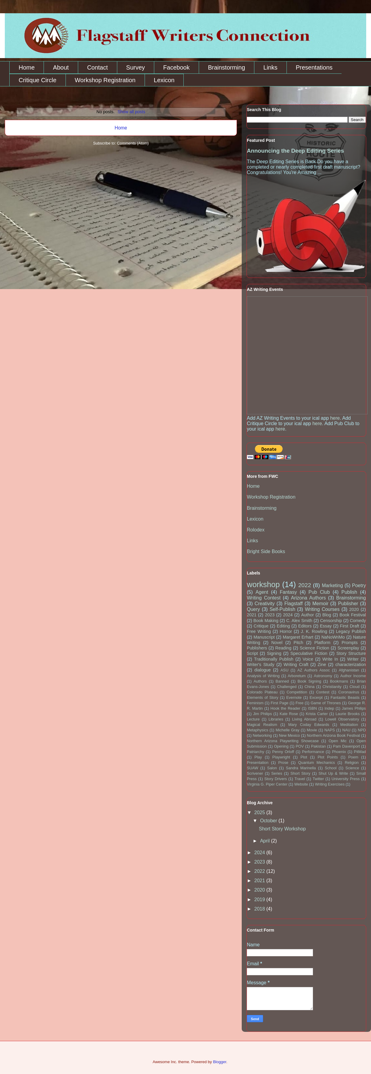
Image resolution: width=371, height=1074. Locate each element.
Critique (260, 626)
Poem (353, 757)
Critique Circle (38, 80)
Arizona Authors (308, 597)
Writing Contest (264, 597)
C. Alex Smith (299, 620)
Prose (283, 762)
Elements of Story (262, 697)
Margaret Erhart (298, 637)
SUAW (252, 768)
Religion (352, 762)
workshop (263, 584)
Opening (281, 746)
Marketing (332, 585)
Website (301, 784)
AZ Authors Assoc (313, 670)
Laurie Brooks (348, 713)
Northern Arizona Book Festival (333, 735)
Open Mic (338, 741)
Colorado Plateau (262, 692)
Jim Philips (262, 713)
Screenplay (348, 648)
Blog (326, 614)
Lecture (253, 719)
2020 (354, 609)
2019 (260, 899)
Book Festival (352, 614)
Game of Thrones (326, 703)
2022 (304, 585)
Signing (274, 653)
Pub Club (319, 592)
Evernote (294, 697)
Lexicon (164, 80)
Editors (305, 626)
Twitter (318, 779)
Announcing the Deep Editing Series (295, 151)
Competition (297, 692)
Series (276, 773)
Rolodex (256, 529)
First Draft (349, 626)
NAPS (329, 730)
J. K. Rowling (314, 631)
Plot (304, 757)
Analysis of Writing (263, 676)
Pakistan (318, 746)
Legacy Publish (351, 631)
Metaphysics (257, 730)
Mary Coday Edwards (308, 724)
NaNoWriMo (333, 637)
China (309, 686)
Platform (322, 642)
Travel (299, 779)
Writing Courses (322, 609)
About (61, 67)
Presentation (257, 762)
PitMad (360, 751)
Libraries (275, 719)
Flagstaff (293, 603)
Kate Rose (289, 713)
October (269, 820)
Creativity (265, 603)
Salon (272, 768)
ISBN (312, 708)
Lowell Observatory (342, 719)
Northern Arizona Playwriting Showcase (283, 741)
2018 (260, 908)
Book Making (265, 620)
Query (253, 609)
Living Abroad (304, 719)
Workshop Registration (105, 80)
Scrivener (255, 773)
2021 (251, 614)
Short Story (300, 773)
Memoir (320, 603)
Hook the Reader (285, 708)
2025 (260, 812)
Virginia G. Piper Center (267, 784)
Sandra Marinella (301, 768)
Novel (277, 642)
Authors (260, 681)
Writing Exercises (330, 784)
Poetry (359, 585)
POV (300, 746)
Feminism (255, 703)
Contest (322, 692)
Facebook (176, 67)
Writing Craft (296, 664)
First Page (279, 703)
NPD (362, 730)
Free (299, 703)
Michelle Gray (287, 730)
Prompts (350, 642)
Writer (353, 659)
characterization (350, 664)
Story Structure (351, 653)
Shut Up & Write (333, 773)
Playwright (281, 757)
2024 (288, 614)
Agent (262, 592)
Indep (329, 708)
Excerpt (316, 697)
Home (27, 67)
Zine (322, 664)
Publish (349, 592)
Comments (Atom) (133, 143)
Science (352, 768)
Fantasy (288, 592)
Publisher (348, 603)
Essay (326, 626)
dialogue (262, 670)
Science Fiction (314, 648)
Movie (312, 730)
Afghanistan (349, 670)
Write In (330, 659)
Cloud (355, 686)
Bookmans (339, 681)
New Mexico (289, 735)
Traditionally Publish (273, 659)
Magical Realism (262, 724)
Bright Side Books (266, 551)
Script (252, 653)
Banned (282, 681)
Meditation (349, 724)
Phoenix (339, 751)
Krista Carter (317, 713)
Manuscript (263, 637)
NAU (346, 730)
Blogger (219, 1062)
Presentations (314, 67)
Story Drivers (275, 779)
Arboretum (297, 676)
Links (270, 67)
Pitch (298, 642)
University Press (346, 779)
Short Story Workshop (282, 828)
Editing (283, 626)
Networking (262, 735)
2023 (269, 614)
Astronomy (323, 676)
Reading (283, 648)
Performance (313, 751)
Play (258, 757)
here (335, 418)
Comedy (358, 620)
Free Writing (259, 631)
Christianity (332, 686)
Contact (97, 67)
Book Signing (309, 681)
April (265, 840)
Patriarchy (255, 751)
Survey (135, 67)
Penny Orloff (283, 751)
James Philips (354, 708)
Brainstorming (226, 67)
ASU (284, 670)
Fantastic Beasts (345, 697)
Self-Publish (282, 609)
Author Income (353, 676)
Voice (308, 659)
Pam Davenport (346, 746)
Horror (286, 631)
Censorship (331, 620)
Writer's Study (260, 664)
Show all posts (131, 111)
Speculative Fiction (308, 653)
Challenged (287, 686)
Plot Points (327, 757)
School (330, 768)
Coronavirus (348, 692)
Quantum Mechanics (316, 762)
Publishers (257, 648)
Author (307, 614)
